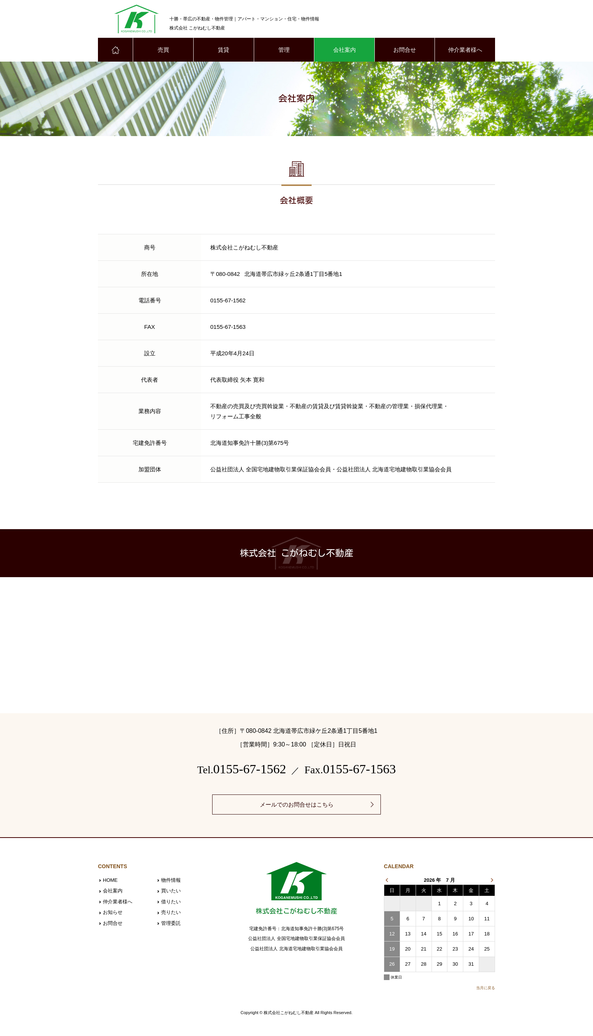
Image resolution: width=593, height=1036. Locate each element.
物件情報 (171, 880)
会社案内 (344, 49)
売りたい (171, 912)
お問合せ (404, 49)
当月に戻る (485, 988)
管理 (284, 49)
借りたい (171, 901)
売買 (163, 49)
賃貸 (223, 49)
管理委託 (171, 923)
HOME (110, 880)
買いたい (171, 891)
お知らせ (113, 912)
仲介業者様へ (465, 49)
